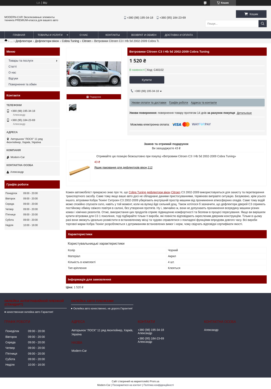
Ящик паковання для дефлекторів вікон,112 (123, 167)
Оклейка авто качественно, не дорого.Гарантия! (103, 308)
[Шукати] (263, 23)
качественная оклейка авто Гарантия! (30, 311)
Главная (19, 34)
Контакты (112, 34)
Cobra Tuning (70, 41)
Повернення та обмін (23, 84)
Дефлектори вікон (47, 41)
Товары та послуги (21, 60)
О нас (84, 34)
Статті (13, 66)
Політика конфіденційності (159, 385)
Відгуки (13, 78)
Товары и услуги (50, 34)
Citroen (86, 41)
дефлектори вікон (158, 192)
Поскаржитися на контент (126, 385)
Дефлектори (24, 41)
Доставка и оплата (179, 34)
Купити (147, 79)
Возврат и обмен (143, 34)
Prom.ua (154, 381)
